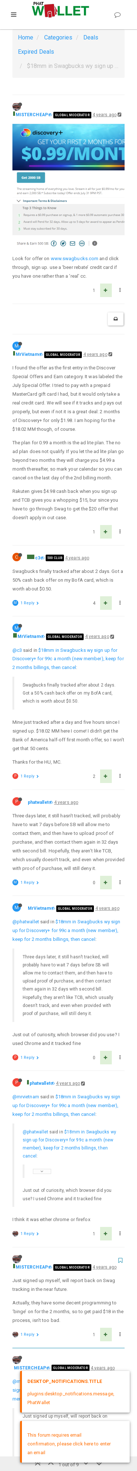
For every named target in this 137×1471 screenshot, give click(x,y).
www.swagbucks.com (75, 141)
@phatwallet (25, 804)
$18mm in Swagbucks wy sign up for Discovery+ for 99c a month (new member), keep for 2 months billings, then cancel (68, 541)
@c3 (17, 533)
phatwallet (38, 685)
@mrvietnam (25, 979)
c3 (37, 441)
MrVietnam (27, 237)
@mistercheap (27, 1264)
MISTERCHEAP (32, 114)
